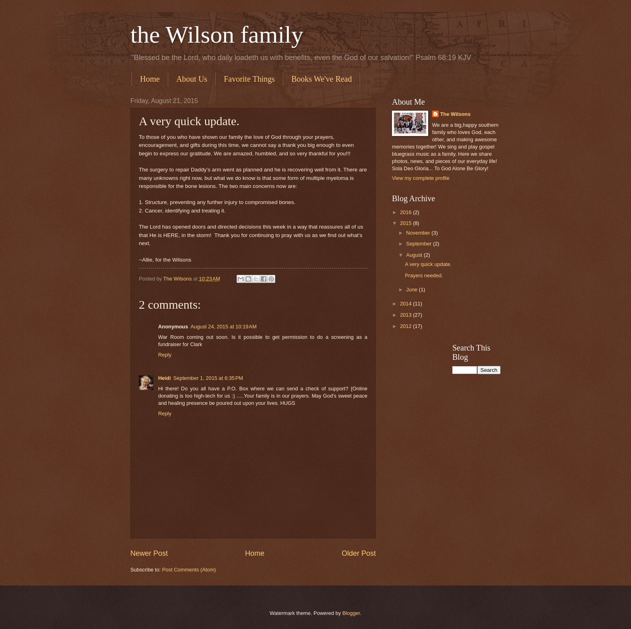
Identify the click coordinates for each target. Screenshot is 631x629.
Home (150, 78)
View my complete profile (421, 178)
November (418, 233)
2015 (406, 223)
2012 (406, 326)
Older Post (359, 553)
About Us (191, 78)
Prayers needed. (424, 275)
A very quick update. (428, 264)
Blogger (351, 613)
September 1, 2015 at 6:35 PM (208, 378)
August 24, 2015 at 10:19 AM (223, 327)
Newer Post (149, 553)
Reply (164, 355)
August (415, 255)
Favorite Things (249, 78)
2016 (406, 212)
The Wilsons (455, 114)
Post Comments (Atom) (189, 570)
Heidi (164, 378)
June (412, 290)
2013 (406, 315)
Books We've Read (321, 78)
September (419, 244)
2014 (406, 304)
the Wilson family (216, 34)
